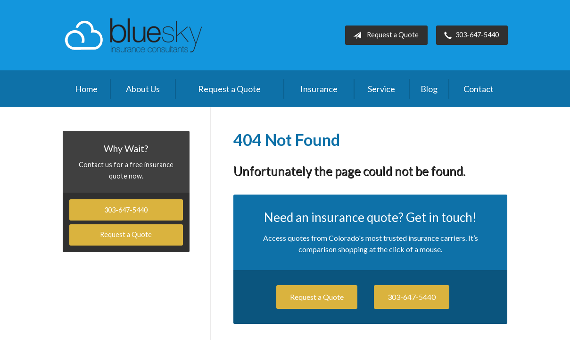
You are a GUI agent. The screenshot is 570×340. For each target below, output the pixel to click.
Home (86, 89)
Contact (478, 89)
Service (381, 89)
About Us (143, 89)
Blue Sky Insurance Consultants (133, 35)
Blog (429, 89)
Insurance (319, 89)
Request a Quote (384, 35)
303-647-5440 (469, 35)
